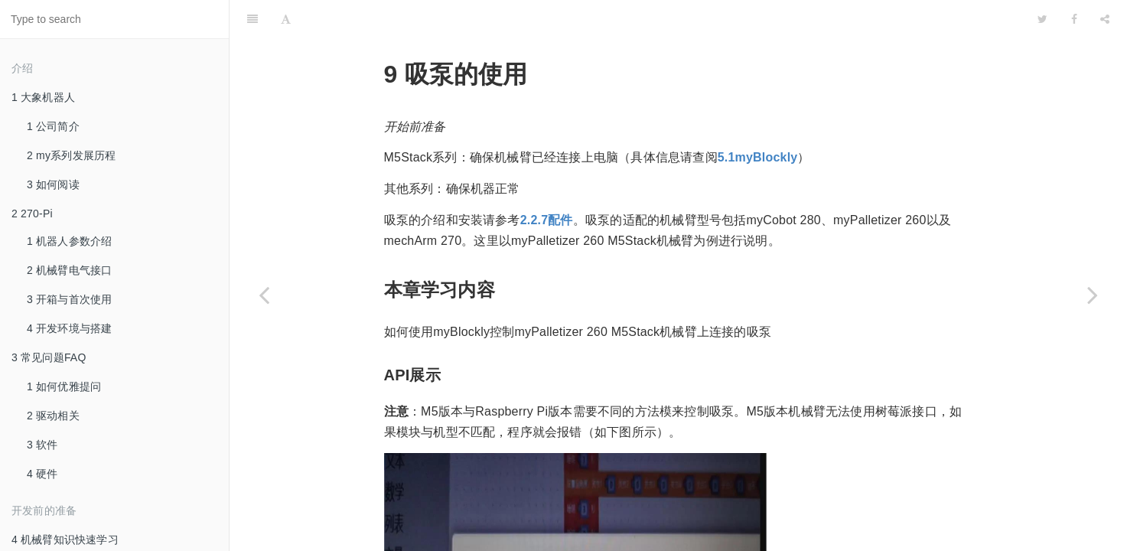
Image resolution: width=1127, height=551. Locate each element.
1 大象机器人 (43, 97)
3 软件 (42, 445)
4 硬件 (42, 474)
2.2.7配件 (546, 181)
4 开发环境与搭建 (69, 328)
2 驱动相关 (53, 415)
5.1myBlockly (758, 119)
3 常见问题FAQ (48, 357)
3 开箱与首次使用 (69, 299)
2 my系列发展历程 (71, 155)
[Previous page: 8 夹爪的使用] (264, 294)
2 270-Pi (32, 213)
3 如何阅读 (53, 184)
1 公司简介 (53, 126)
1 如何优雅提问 (64, 386)
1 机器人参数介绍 (69, 241)
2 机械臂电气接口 (69, 270)
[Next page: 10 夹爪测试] (1092, 294)
